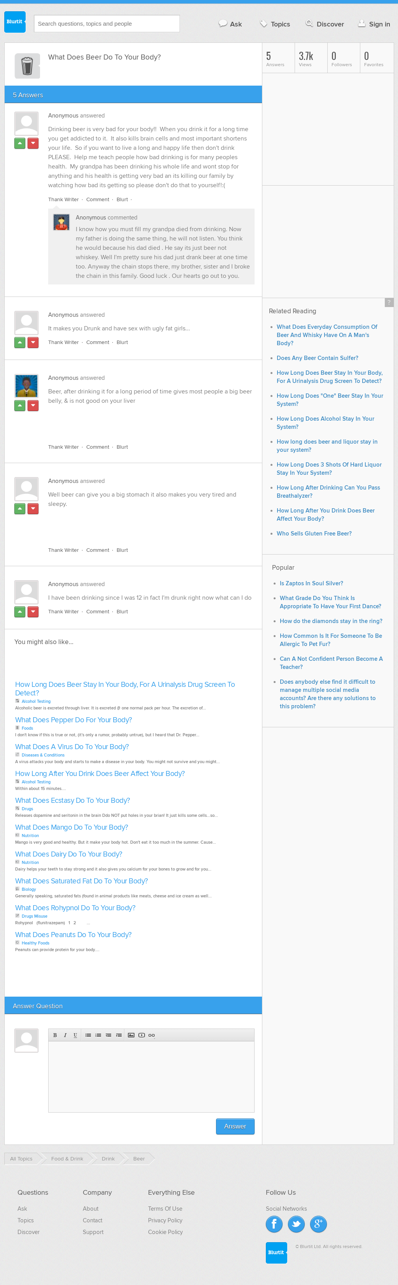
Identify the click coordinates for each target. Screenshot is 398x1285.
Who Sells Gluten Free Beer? (314, 533)
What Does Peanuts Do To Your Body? (73, 934)
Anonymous (63, 115)
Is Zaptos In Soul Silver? (311, 583)
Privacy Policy (165, 1220)
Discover (324, 23)
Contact (92, 1220)
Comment (97, 199)
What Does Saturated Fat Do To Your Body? (81, 881)
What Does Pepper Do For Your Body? (73, 720)
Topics (274, 23)
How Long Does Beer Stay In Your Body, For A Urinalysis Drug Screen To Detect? (125, 689)
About (90, 1208)
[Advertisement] (138, 419)
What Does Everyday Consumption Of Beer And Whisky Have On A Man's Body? (327, 335)
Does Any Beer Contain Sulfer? (317, 358)
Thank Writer (63, 199)
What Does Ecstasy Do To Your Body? (72, 800)
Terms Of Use (165, 1208)
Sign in (373, 23)
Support (93, 1232)
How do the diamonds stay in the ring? (331, 621)
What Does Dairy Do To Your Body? (68, 854)
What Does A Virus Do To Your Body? (72, 747)
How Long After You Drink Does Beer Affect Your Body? (100, 773)
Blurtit (15, 23)
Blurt (122, 199)
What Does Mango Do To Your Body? (71, 827)
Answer (235, 1126)
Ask (230, 23)
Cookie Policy (165, 1232)
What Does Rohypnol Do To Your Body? (75, 908)
